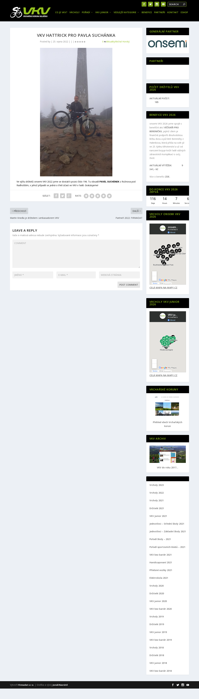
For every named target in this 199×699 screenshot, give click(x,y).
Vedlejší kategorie (81, 23)
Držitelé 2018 (156, 665)
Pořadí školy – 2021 (160, 549)
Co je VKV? (17, 23)
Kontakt (128, 23)
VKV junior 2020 (158, 611)
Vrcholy (30, 23)
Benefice (103, 23)
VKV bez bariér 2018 (160, 681)
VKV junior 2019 (158, 642)
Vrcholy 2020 (156, 596)
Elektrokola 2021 (158, 588)
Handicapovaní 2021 (160, 572)
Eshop (140, 23)
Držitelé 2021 (156, 518)
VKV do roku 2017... (167, 477)
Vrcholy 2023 (156, 495)
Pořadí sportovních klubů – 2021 (167, 557)
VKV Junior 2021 (158, 526)
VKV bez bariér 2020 (160, 619)
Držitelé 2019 (156, 634)
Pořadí (42, 23)
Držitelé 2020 (156, 603)
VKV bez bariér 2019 (160, 650)
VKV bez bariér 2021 (160, 565)
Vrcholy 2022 (156, 503)
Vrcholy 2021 (156, 511)
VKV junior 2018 (158, 673)
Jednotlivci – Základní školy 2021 (167, 542)
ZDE (167, 187)
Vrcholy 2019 (156, 627)
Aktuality (110, 51)
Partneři (115, 23)
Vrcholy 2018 (156, 657)
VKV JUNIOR (57, 23)
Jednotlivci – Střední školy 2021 (166, 534)
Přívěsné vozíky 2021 (160, 580)
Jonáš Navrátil (60, 695)
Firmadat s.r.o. (26, 695)
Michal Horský (122, 51)
